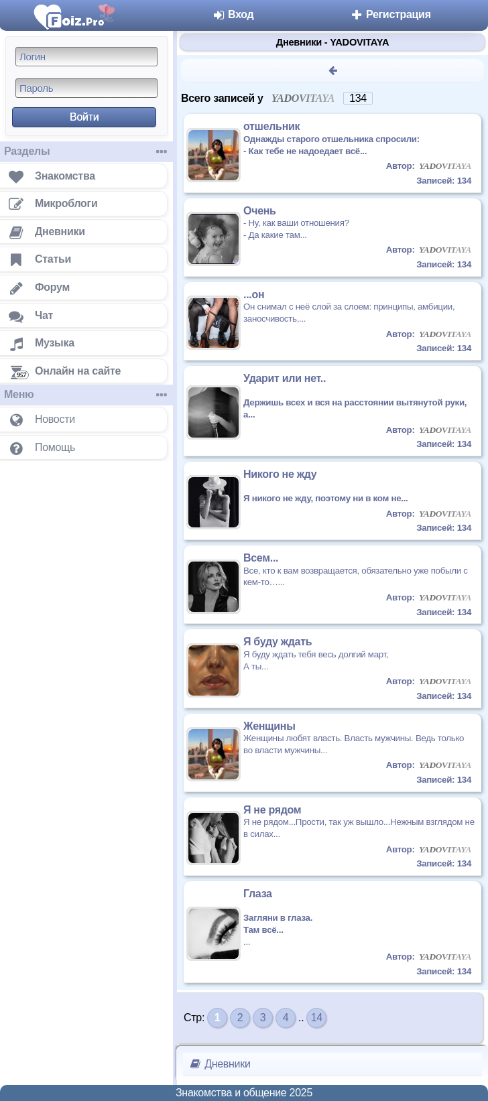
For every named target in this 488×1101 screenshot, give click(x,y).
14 (316, 1017)
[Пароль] (86, 88)
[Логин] (86, 56)
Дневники (219, 1064)
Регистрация (390, 14)
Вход (233, 14)
